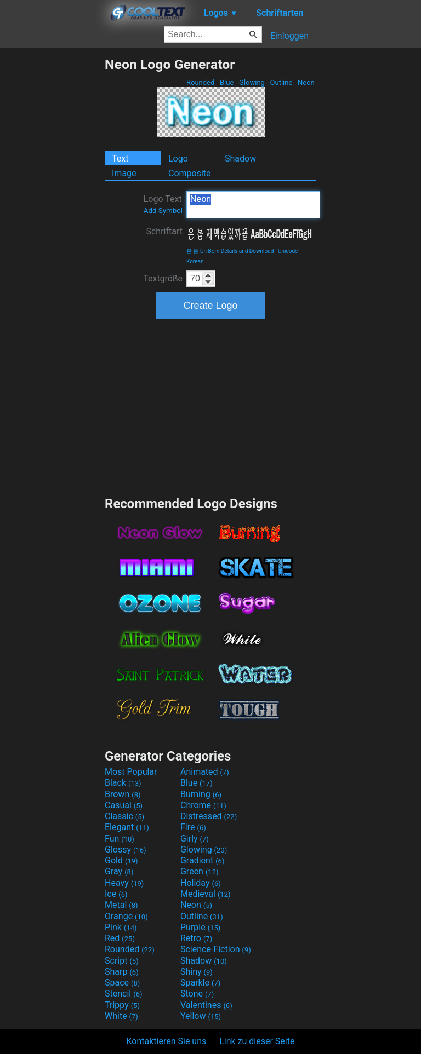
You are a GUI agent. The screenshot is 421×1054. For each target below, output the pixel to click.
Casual (124, 805)
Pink (121, 927)
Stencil (123, 993)
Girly (194, 838)
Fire (193, 827)
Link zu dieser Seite (256, 1041)
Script (122, 960)
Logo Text (163, 204)
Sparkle (200, 982)
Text (120, 158)
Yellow (200, 1016)
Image (124, 173)
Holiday (200, 883)
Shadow (240, 158)
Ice (116, 894)
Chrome (203, 805)
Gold (121, 860)
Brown (122, 794)
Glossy (125, 849)
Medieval (205, 894)
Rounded (201, 82)
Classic (124, 816)
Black (123, 782)
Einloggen (289, 36)
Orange (126, 916)
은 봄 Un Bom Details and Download (230, 251)
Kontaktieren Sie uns (167, 1041)
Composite (189, 173)
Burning (200, 794)
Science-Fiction (215, 949)
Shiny (196, 971)
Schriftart (164, 231)
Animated (204, 772)
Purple (200, 927)
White (121, 1016)
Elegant (127, 827)
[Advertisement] (52, 220)
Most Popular (131, 772)
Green (199, 871)
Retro (196, 938)
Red (120, 938)
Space (122, 982)
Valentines (206, 1005)
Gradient (202, 860)
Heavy (124, 883)
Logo (178, 158)
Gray (119, 871)
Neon (306, 82)
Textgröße (163, 278)
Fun (119, 838)
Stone (197, 993)
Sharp (122, 971)
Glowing (251, 82)
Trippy (122, 1005)
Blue (227, 82)
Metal (121, 905)
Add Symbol (163, 210)
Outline (281, 82)
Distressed (208, 816)
